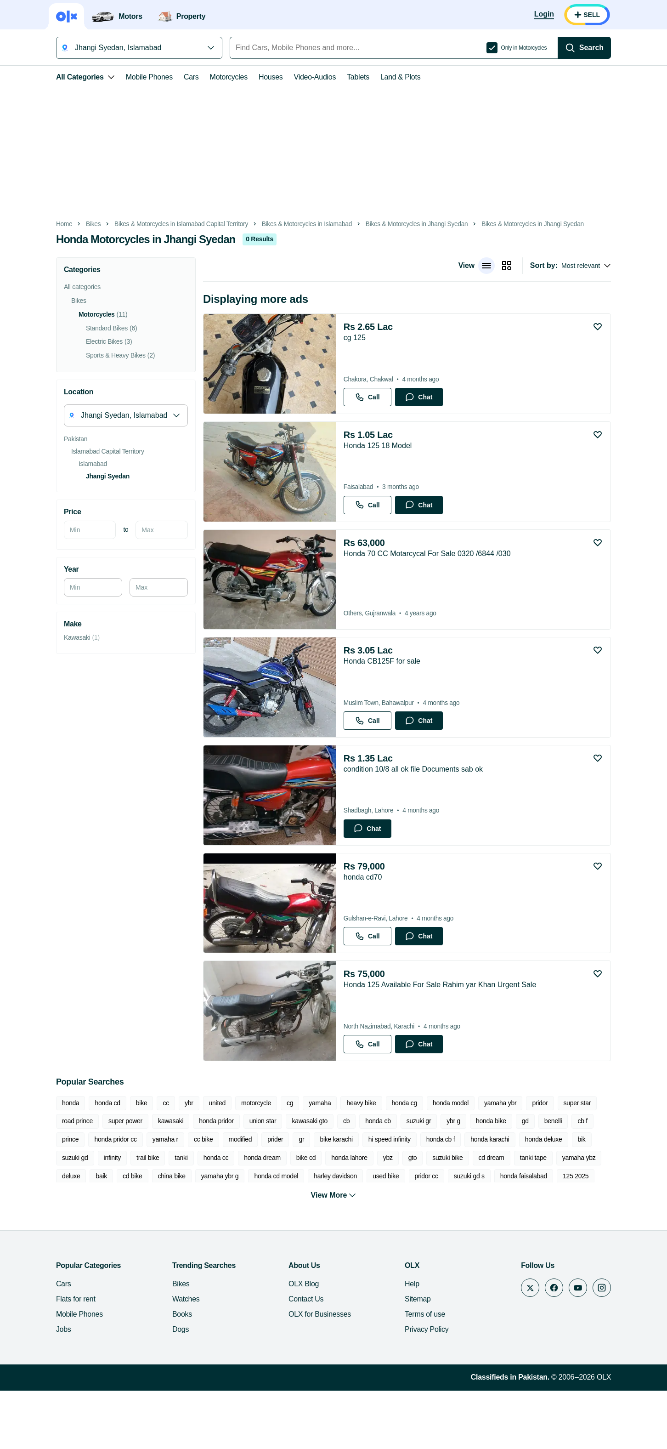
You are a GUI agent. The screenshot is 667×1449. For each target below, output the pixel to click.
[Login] (561, 14)
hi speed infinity (282, 1195)
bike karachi (229, 1195)
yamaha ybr (484, 1159)
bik (475, 1195)
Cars (174, 77)
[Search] (600, 48)
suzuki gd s (313, 1232)
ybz (230, 1214)
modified (133, 1195)
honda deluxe (436, 1195)
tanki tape (375, 1214)
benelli (490, 1177)
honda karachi (383, 1195)
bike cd (148, 1214)
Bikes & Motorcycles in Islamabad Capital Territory (165, 224)
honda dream (104, 1214)
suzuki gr (356, 1177)
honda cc (58, 1214)
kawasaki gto (247, 1177)
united (200, 1159)
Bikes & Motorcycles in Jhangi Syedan (400, 224)
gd (462, 1177)
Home (48, 224)
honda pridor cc (593, 1177)
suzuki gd (507, 1195)
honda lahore (191, 1214)
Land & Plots (384, 77)
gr (195, 1195)
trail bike (580, 1195)
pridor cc (271, 1232)
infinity (545, 1195)
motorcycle (239, 1159)
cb (283, 1177)
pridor (523, 1159)
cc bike (96, 1195)
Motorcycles (212, 77)
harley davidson (179, 1232)
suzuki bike (290, 1214)
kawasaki (107, 1177)
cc (150, 1159)
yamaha (303, 1159)
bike (125, 1159)
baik (492, 1214)
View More (333, 1253)
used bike (230, 1232)
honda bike (428, 1177)
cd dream (333, 1214)
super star (561, 1159)
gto (254, 1214)
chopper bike (522, 1232)
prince (548, 1177)
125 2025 (420, 1232)
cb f (520, 1177)
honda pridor (153, 1177)
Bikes (76, 224)
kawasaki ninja (468, 1232)
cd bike (523, 1214)
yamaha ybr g (64, 1232)
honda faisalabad (368, 1232)
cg (273, 1159)
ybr (172, 1159)
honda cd (91, 1159)
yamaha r (58, 1195)
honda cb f (333, 1195)
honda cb (315, 1177)
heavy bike (345, 1159)
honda (54, 1159)
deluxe (462, 1214)
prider (168, 1195)
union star (200, 1177)
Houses (254, 77)
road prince (605, 1159)
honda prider (572, 1232)
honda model (434, 1159)
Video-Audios (298, 77)
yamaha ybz (421, 1214)
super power (62, 1177)
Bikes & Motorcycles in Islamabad (290, 224)
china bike (563, 1214)
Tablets (341, 77)
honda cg (388, 1159)
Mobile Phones (132, 77)
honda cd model (121, 1232)
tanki (613, 1195)
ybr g (390, 1177)
